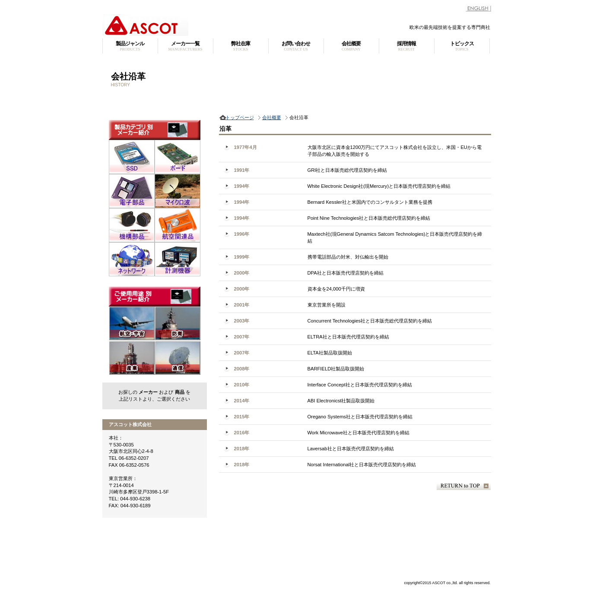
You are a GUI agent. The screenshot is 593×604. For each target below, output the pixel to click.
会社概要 (271, 117)
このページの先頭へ (463, 485)
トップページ (239, 117)
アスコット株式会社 (210, 25)
